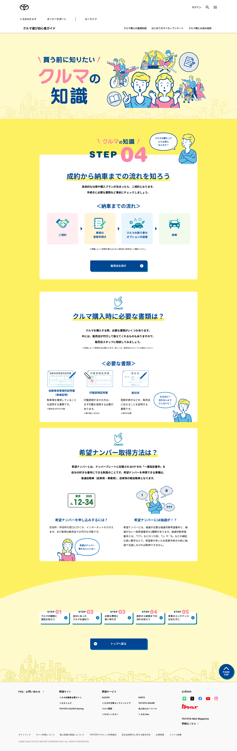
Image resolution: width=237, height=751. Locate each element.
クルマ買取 (107, 709)
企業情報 (160, 735)
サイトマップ (24, 735)
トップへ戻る (110, 644)
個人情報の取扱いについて (72, 735)
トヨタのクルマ (28, 19)
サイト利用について (45, 735)
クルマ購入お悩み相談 (199, 28)
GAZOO (106, 697)
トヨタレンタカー (110, 714)
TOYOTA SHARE (146, 703)
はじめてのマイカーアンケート (168, 28)
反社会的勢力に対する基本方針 (136, 735)
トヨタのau (143, 714)
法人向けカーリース (147, 709)
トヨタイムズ (65, 703)
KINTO (141, 697)
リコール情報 (175, 735)
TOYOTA (24, 7)
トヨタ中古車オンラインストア (116, 703)
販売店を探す (127, 266)
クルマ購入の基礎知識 (135, 28)
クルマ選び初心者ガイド (39, 28)
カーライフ (91, 19)
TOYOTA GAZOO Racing (71, 709)
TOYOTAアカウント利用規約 (103, 735)
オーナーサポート (56, 19)
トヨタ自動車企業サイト (70, 697)
